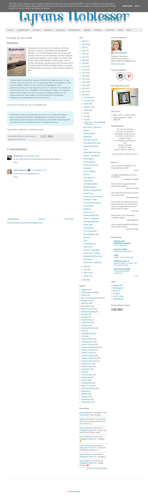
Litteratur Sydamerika (89, 358)
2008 (84, 280)
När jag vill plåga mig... (91, 215)
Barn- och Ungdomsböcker (91, 298)
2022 (84, 54)
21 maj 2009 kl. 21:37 (38, 170)
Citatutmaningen (89, 134)
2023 (84, 51)
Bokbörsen (117, 291)
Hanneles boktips (120, 249)
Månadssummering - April (92, 256)
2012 (84, 85)
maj (85, 119)
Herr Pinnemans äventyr (92, 203)
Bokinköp (84, 303)
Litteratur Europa (87, 344)
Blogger (77, 491)
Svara (15, 162)
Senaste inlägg (13, 219)
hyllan (116, 255)
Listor (83, 336)
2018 (84, 66)
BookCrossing (118, 296)
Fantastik (84, 317)
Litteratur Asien (86, 342)
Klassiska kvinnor (87, 328)
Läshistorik (98, 30)
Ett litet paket (88, 225)
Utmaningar (85, 399)
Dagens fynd (87, 247)
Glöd (85, 149)
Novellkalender (86, 383)
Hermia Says (18, 156)
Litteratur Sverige (87, 355)
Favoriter (10, 30)
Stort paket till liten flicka (92, 143)
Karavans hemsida (17, 105)
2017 (84, 70)
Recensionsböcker (88, 388)
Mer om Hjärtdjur (89, 171)
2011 (84, 88)
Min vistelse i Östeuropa (92, 127)
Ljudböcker (85, 369)
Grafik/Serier (85, 320)
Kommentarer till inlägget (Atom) (31, 223)
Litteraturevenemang (88, 361)
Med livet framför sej (90, 165)
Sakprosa (84, 391)
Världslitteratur (118, 299)
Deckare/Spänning (88, 312)
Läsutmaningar (86, 375)
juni (85, 116)
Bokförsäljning (88, 159)
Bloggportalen (118, 285)
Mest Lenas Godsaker (122, 269)
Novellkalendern (74, 30)
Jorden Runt (109, 30)
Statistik (84, 394)
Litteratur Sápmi (87, 353)
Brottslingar (87, 137)
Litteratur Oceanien (88, 350)
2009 (84, 95)
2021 (84, 57)
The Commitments (90, 231)
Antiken (120, 30)
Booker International (90, 146)
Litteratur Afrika (86, 339)
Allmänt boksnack (20, 139)
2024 (84, 48)
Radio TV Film (86, 386)
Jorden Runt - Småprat (91, 253)
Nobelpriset (48, 30)
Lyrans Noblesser (20, 170)
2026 (84, 41)
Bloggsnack (85, 301)
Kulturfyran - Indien (90, 200)
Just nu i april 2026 (120, 245)
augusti (86, 110)
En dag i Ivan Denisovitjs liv (93, 196)
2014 (84, 79)
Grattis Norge (88, 193)
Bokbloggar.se (118, 288)
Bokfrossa (87, 237)
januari (86, 276)
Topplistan (87, 30)
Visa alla (136, 276)
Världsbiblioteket (23, 30)
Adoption (84, 290)
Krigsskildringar (86, 334)
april (85, 266)
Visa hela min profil (118, 64)
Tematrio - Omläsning (91, 218)
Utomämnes (85, 402)
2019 (84, 63)
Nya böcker (87, 168)
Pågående (87, 209)
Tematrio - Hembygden (91, 250)
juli (85, 113)
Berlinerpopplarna (89, 187)
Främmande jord (89, 244)
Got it (137, 6)
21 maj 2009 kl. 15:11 (31, 156)
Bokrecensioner (87, 309)
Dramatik (84, 314)
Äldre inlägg (69, 219)
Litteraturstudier (87, 366)
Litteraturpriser (86, 364)
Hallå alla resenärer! (90, 140)
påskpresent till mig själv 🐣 (123, 251)
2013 (84, 82)
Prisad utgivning (89, 162)
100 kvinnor (36, 30)
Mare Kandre (88, 259)
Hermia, (31, 63)
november (87, 101)
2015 (84, 76)
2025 (84, 44)
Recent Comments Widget (99, 468)
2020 (84, 60)
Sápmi (129, 30)
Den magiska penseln (91, 234)
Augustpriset (60, 30)
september (88, 107)
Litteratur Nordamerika (89, 347)
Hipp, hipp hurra (89, 178)
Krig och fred (88, 181)
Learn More (127, 6)
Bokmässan (85, 306)
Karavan (86, 174)
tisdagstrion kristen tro (87, 430)
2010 (84, 92)
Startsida (41, 219)
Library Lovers (88, 212)
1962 (85, 240)
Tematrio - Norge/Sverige (92, 190)
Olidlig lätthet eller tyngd (92, 152)
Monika (82, 419)
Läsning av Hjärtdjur (90, 184)
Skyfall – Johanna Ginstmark (123, 257)
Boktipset (116, 293)
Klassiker (84, 325)
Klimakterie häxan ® (121, 261)
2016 (84, 73)
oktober (87, 104)
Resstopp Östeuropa (90, 222)
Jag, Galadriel (88, 206)
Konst (83, 331)
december (87, 97)
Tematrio (84, 397)
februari (87, 273)
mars (86, 270)
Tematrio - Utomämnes (91, 156)
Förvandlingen (88, 228)
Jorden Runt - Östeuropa (92, 262)
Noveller (84, 380)
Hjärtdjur (86, 130)
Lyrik (83, 372)
